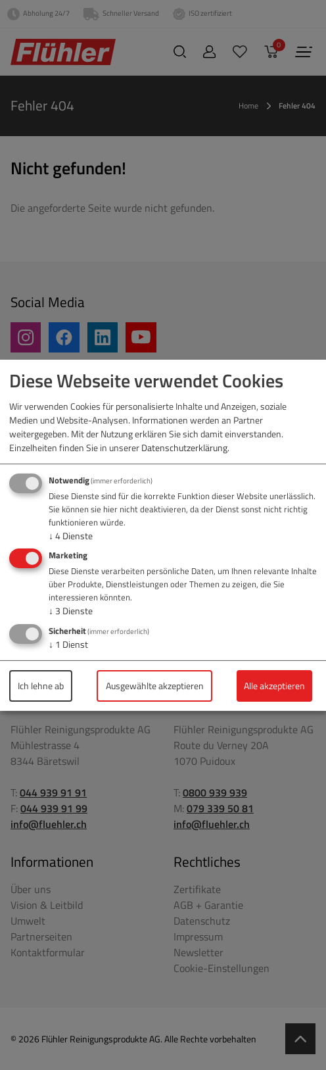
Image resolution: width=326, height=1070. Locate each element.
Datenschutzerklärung (184, 447)
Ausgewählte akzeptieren (155, 686)
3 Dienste (71, 611)
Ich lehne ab (41, 686)
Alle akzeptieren (274, 686)
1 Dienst (68, 644)
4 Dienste (71, 536)
